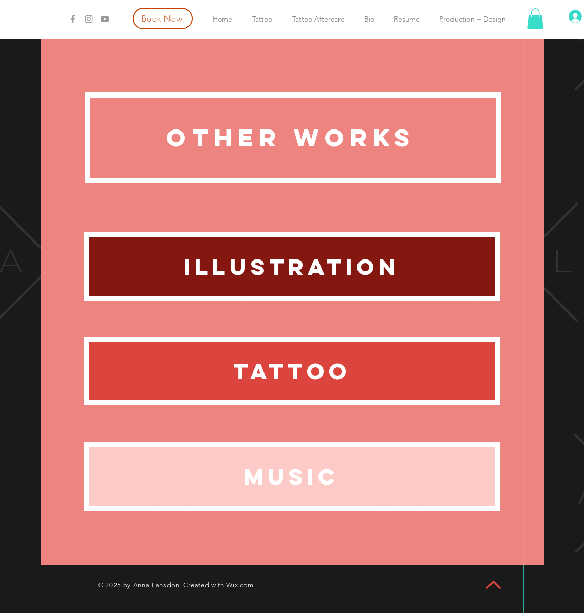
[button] (535, 18)
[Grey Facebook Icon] (73, 19)
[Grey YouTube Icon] (105, 19)
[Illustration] (292, 266)
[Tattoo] (292, 371)
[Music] (292, 476)
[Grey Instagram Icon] (89, 19)
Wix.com (240, 585)
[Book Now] (163, 18)
